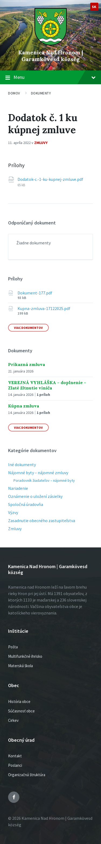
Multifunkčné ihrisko (25, 656)
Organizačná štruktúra (26, 774)
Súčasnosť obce (21, 710)
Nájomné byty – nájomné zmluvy (38, 472)
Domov (14, 93)
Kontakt (15, 755)
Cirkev (13, 720)
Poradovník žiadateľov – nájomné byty (44, 480)
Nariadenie (18, 488)
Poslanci (15, 765)
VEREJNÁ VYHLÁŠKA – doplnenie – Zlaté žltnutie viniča (47, 385)
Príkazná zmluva (26, 364)
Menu (54, 77)
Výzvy (13, 512)
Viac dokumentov (28, 328)
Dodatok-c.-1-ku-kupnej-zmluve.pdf (50, 179)
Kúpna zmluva (23, 406)
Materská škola (20, 665)
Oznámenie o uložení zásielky (35, 496)
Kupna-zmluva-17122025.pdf (44, 308)
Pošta (13, 646)
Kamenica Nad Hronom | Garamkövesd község (50, 55)
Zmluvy (41, 142)
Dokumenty (41, 93)
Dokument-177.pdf (35, 293)
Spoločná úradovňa (25, 504)
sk (94, 6)
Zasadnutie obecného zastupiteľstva (41, 520)
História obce (19, 701)
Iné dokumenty (22, 464)
